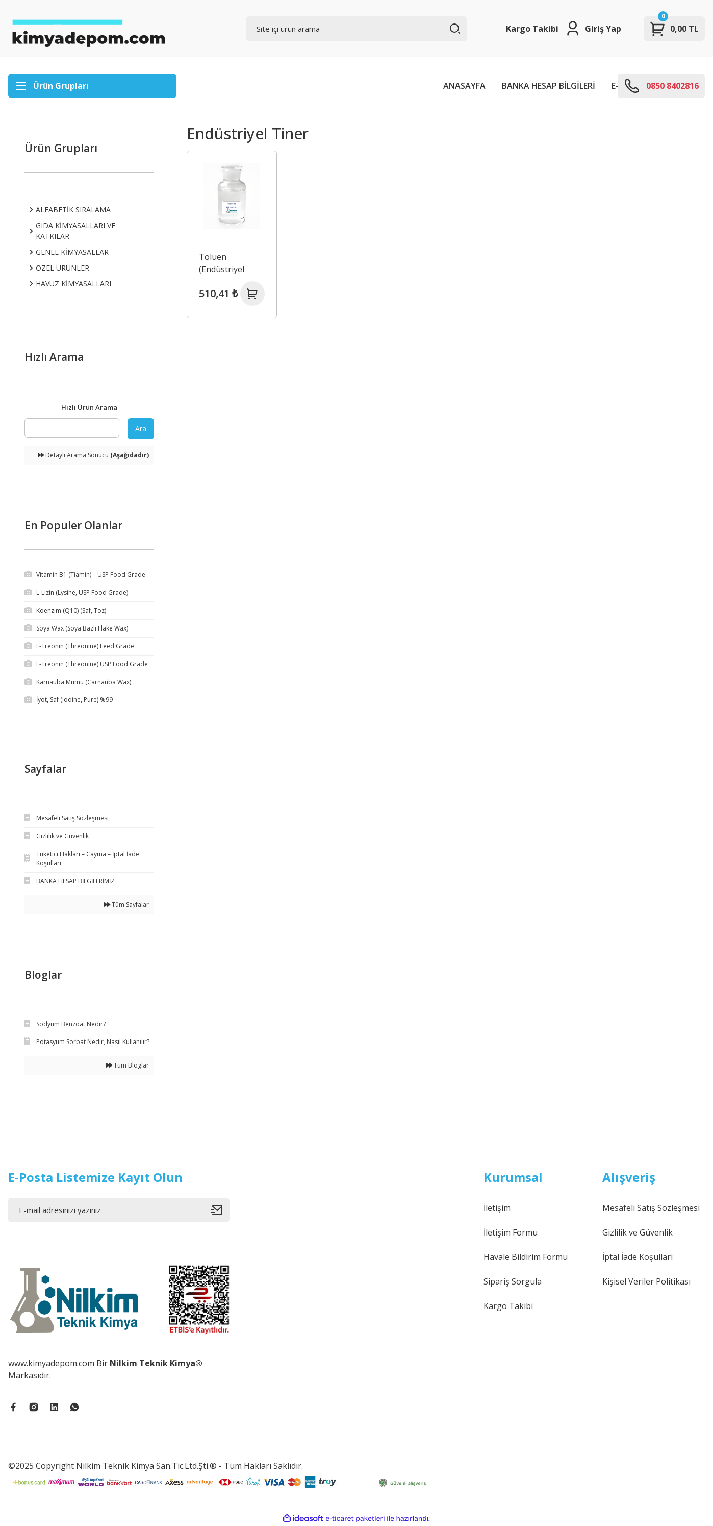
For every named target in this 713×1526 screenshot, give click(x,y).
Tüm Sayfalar (126, 904)
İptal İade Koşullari (637, 1257)
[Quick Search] (71, 428)
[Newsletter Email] (119, 1210)
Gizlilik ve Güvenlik (637, 1232)
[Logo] (88, 29)
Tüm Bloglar (127, 1065)
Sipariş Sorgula (512, 1281)
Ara (140, 428)
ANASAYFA (464, 85)
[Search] (356, 28)
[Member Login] (592, 28)
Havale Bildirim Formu (525, 1257)
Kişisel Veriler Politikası (646, 1281)
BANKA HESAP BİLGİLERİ (548, 85)
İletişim (497, 1208)
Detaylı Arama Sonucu (93, 455)
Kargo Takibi (532, 28)
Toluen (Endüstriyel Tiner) (221, 263)
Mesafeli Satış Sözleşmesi (651, 1208)
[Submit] (220, 1210)
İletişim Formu (510, 1232)
